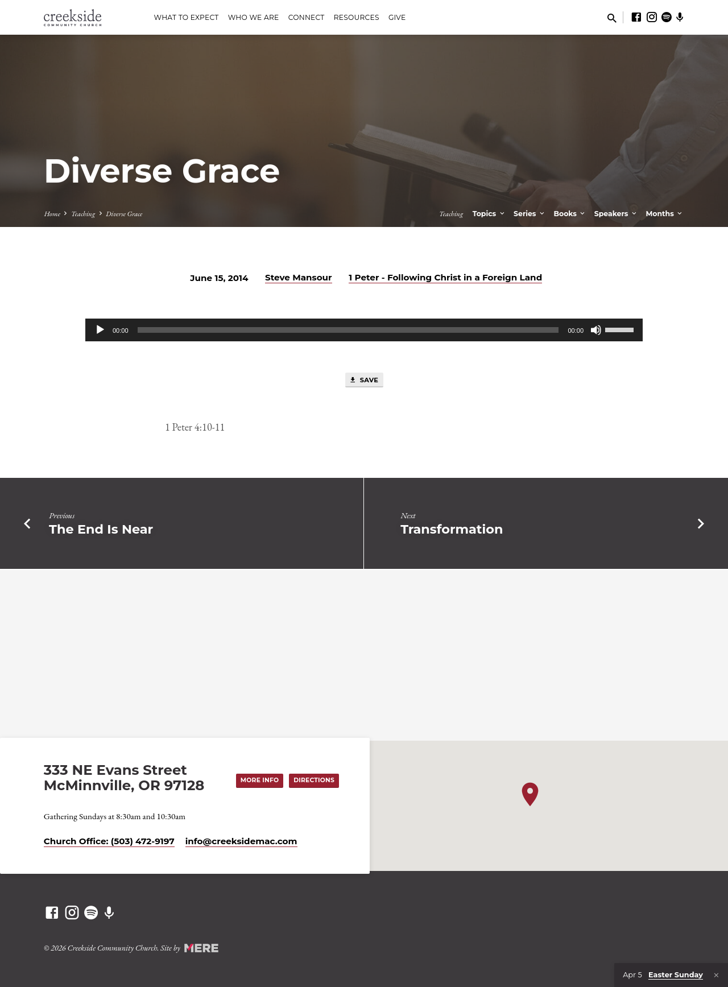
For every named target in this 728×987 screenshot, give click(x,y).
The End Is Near (101, 530)
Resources (356, 17)
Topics (489, 213)
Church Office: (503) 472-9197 (109, 841)
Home (52, 213)
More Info (255, 780)
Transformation (451, 530)
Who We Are (253, 17)
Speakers (616, 213)
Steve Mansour (298, 277)
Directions (312, 780)
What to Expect (186, 17)
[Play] (100, 330)
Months (665, 213)
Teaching (83, 213)
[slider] (348, 330)
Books (569, 213)
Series (530, 213)
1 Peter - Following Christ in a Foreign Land (445, 277)
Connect (306, 17)
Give (397, 17)
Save (363, 380)
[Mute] (596, 330)
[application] (364, 330)
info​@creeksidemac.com (241, 841)
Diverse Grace (124, 213)
